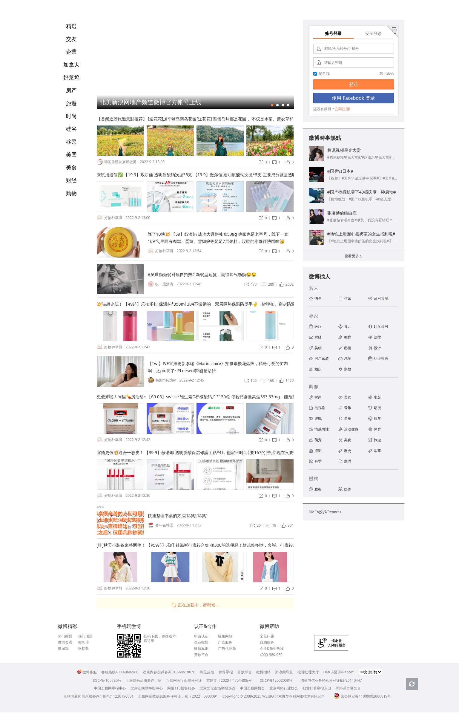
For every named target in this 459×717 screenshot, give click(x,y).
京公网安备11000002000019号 (362, 696)
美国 (71, 154)
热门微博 (65, 636)
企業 (71, 51)
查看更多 (354, 256)
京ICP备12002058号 (276, 680)
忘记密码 (387, 73)
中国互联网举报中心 (110, 688)
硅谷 (71, 128)
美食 (71, 167)
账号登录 (333, 33)
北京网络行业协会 (283, 688)
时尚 (71, 116)
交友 (71, 38)
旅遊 (71, 103)
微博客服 (87, 672)
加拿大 (71, 64)
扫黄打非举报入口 (317, 688)
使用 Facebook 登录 (353, 98)
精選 (71, 26)
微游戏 (63, 648)
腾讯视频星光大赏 (344, 150)
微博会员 (65, 642)
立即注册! (342, 108)
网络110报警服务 (181, 688)
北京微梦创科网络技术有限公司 (300, 696)
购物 (71, 193)
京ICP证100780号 (107, 680)
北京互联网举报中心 (147, 688)
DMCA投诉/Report (326, 511)
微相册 (83, 642)
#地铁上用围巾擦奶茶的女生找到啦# (361, 234)
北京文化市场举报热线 (217, 688)
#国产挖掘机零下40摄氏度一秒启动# (361, 192)
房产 (71, 90)
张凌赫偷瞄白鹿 (342, 213)
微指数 (83, 648)
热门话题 (85, 636)
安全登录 (373, 33)
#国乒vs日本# (340, 171)
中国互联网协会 (252, 688)
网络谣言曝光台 (348, 688)
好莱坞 (71, 77)
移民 (71, 141)
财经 (71, 180)
